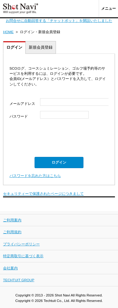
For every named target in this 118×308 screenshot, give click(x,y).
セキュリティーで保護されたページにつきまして (43, 194)
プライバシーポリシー (21, 244)
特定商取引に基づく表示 (23, 256)
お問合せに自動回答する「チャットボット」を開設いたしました (59, 20)
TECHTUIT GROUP (18, 280)
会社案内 (10, 268)
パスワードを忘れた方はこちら (35, 176)
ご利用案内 (12, 220)
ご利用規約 (12, 232)
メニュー (108, 8)
